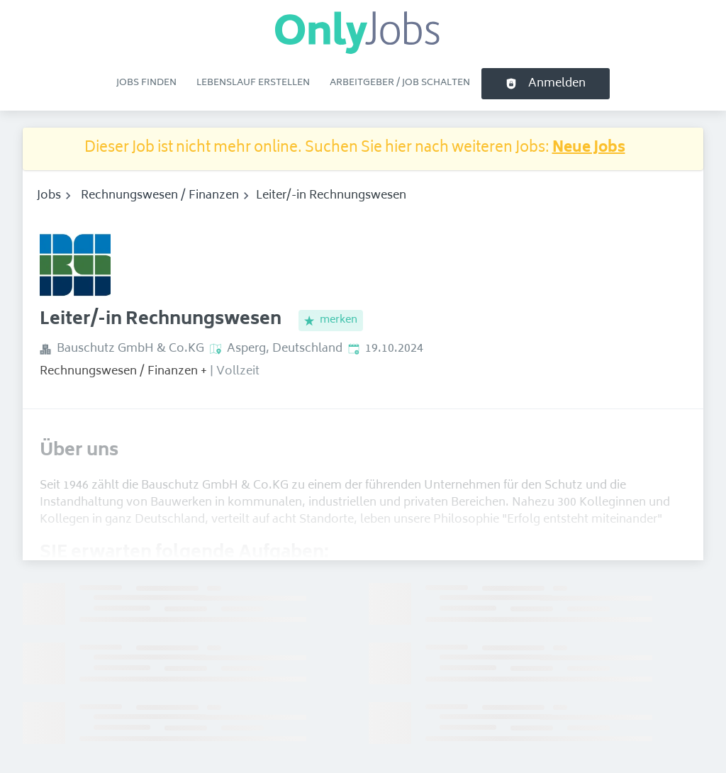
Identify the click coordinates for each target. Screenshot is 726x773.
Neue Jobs (588, 148)
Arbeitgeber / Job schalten (400, 83)
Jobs (49, 195)
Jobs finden (146, 83)
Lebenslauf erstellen (253, 83)
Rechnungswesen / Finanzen (160, 195)
